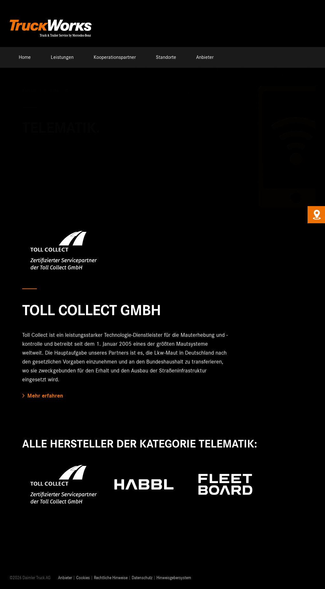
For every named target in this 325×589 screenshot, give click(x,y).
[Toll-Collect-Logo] (62, 228)
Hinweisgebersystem (173, 578)
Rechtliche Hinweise (111, 578)
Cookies (83, 578)
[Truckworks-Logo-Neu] (51, 19)
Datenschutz (142, 578)
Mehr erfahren (45, 396)
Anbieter (65, 578)
